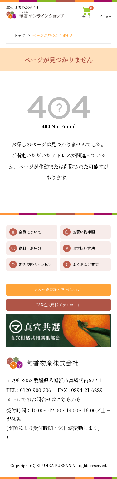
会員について (30, 231)
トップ (19, 35)
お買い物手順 (83, 231)
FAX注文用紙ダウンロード (58, 304)
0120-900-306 (35, 390)
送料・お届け (30, 248)
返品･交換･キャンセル (34, 264)
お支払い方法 (83, 248)
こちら (63, 399)
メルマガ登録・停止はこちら (58, 289)
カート (88, 12)
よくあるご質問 (85, 264)
